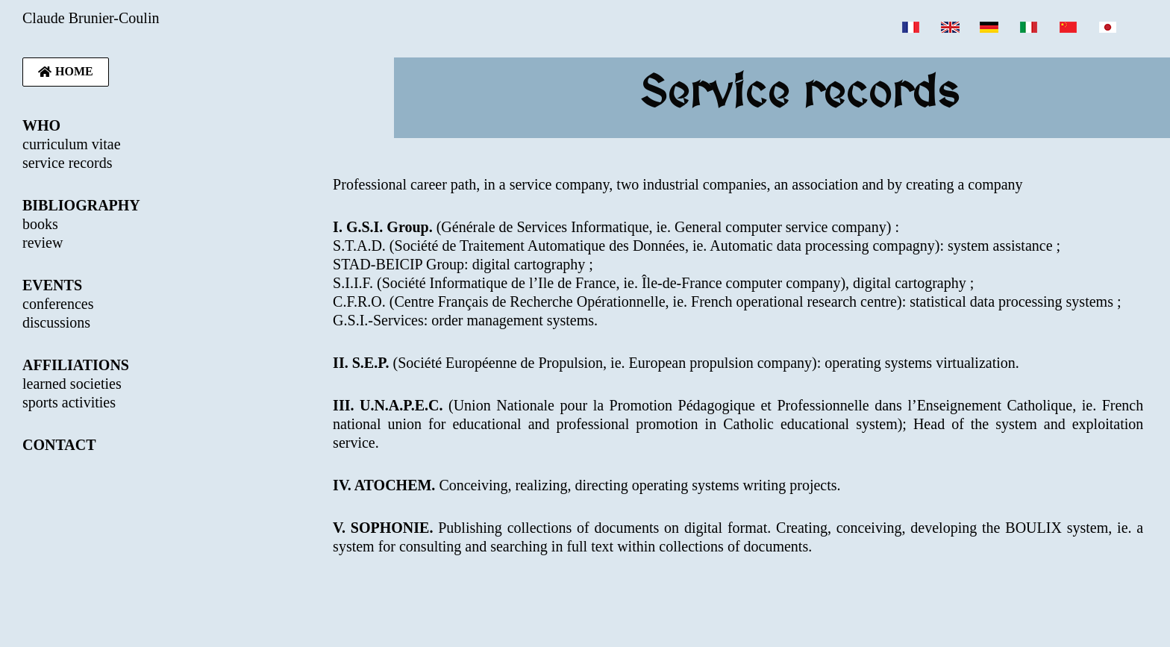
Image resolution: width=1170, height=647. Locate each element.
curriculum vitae (71, 144)
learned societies (72, 383)
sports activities (69, 402)
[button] (65, 72)
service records (67, 162)
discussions (56, 322)
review (42, 242)
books (40, 224)
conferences (58, 304)
